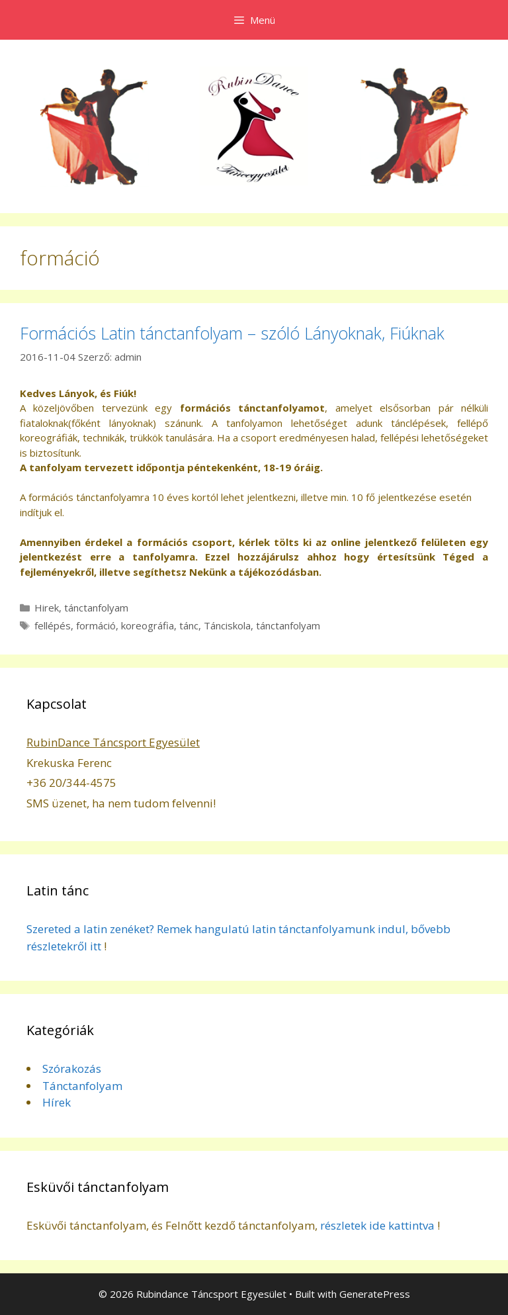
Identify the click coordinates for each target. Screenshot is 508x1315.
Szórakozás (71, 1068)
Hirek (46, 607)
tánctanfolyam (96, 607)
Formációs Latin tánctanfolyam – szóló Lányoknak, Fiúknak (232, 333)
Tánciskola (227, 625)
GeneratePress (374, 1293)
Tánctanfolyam (82, 1085)
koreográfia (147, 625)
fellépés (52, 625)
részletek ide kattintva (377, 1225)
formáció (96, 625)
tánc (188, 625)
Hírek (56, 1102)
